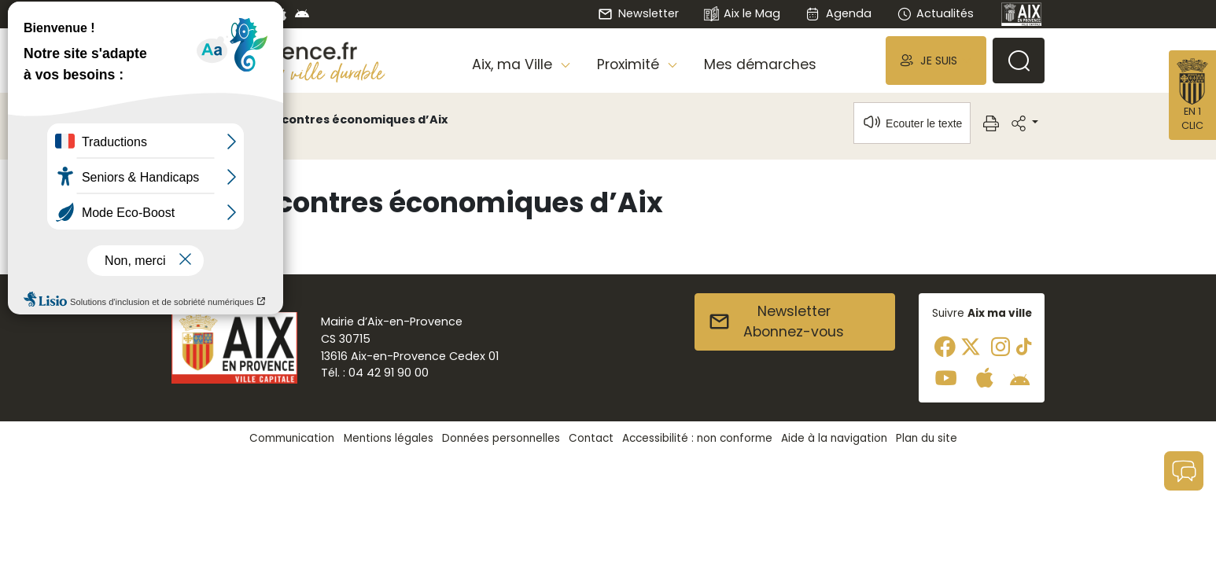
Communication (291, 438)
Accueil (198, 119)
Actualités (935, 13)
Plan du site (926, 438)
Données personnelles (501, 438)
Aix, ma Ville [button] (514, 64)
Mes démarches (760, 64)
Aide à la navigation (834, 438)
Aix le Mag (742, 14)
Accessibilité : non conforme (697, 438)
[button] (936, 60)
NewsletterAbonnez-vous (776, 321)
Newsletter (638, 13)
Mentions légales (388, 438)
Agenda (838, 13)
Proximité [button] (630, 64)
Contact (591, 438)
